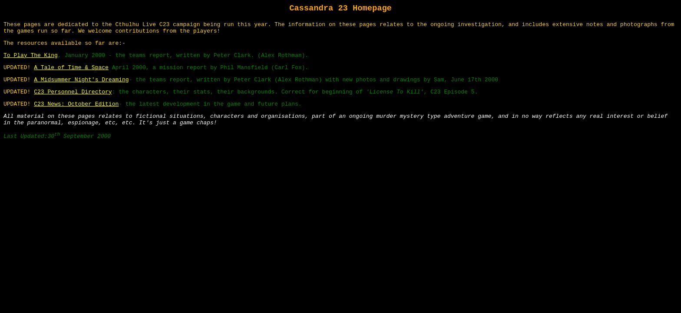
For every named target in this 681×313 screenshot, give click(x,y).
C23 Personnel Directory (73, 92)
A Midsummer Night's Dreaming (81, 80)
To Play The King (30, 55)
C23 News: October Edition (76, 104)
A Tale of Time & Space (71, 67)
